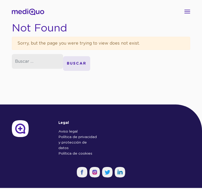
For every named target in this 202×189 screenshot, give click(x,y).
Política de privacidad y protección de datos (77, 142)
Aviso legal (68, 131)
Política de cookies (75, 153)
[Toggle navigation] (185, 11)
